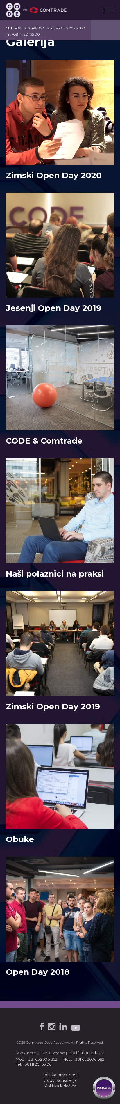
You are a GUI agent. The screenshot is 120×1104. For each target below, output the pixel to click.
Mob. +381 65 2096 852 (25, 28)
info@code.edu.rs (85, 1052)
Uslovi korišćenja (60, 1080)
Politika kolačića (60, 1086)
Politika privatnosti (60, 1075)
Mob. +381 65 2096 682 (65, 28)
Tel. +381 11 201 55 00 (23, 34)
